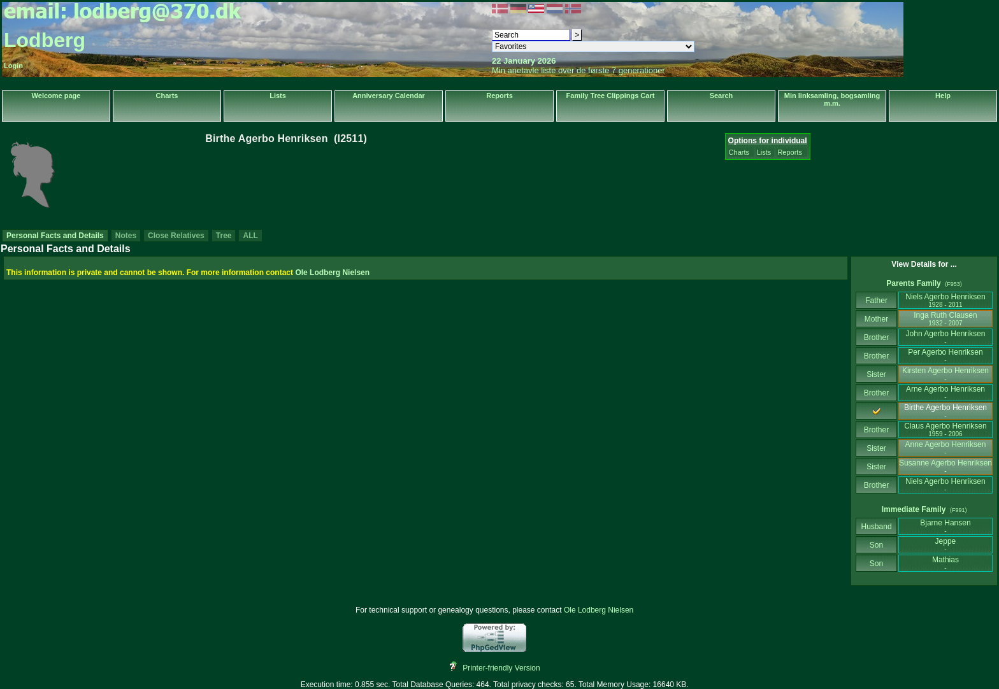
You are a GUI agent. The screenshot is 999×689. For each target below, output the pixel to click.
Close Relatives (176, 235)
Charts (167, 95)
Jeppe (945, 545)
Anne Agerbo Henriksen (945, 448)
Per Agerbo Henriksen (945, 356)
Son (877, 545)
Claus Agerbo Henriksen (945, 429)
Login (13, 65)
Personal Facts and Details (55, 235)
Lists (278, 95)
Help (943, 95)
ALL (250, 235)
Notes (125, 235)
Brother (876, 337)
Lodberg (44, 40)
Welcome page (56, 95)
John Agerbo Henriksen (946, 337)
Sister (876, 374)
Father (876, 300)
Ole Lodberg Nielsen (332, 272)
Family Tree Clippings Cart (610, 95)
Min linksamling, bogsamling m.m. (832, 99)
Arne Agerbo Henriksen (945, 393)
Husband (876, 526)
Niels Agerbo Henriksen (945, 300)
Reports (499, 95)
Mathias (945, 563)
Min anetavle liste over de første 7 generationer (578, 70)
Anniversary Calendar (388, 95)
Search (721, 95)
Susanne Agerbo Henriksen (945, 466)
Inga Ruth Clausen (945, 319)
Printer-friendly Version (501, 668)
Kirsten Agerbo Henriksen (945, 374)
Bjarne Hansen (945, 526)
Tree (224, 235)
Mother (877, 319)
